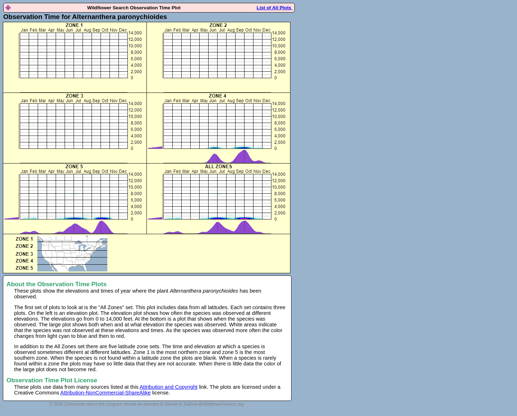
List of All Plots (275, 7)
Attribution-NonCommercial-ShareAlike (105, 393)
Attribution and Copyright (168, 387)
